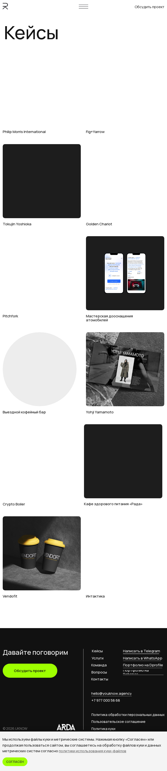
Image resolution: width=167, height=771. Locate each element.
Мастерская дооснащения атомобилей (109, 317)
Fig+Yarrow (95, 131)
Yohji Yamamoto (100, 411)
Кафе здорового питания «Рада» (113, 503)
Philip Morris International (24, 131)
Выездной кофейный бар (24, 411)
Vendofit (10, 596)
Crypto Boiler (14, 503)
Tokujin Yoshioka (17, 223)
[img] (42, 89)
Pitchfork (10, 315)
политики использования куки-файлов (92, 750)
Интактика (95, 596)
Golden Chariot (99, 223)
